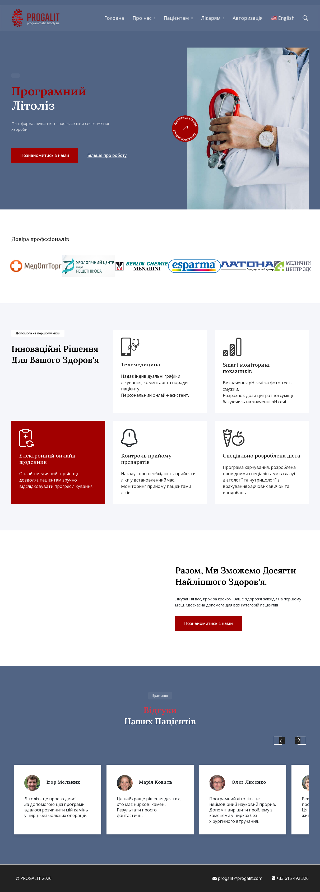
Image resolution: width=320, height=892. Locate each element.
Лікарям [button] (210, 18)
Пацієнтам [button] (176, 18)
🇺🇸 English (283, 18)
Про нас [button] (141, 18)
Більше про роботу (107, 155)
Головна (114, 18)
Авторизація (248, 18)
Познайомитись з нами (44, 155)
